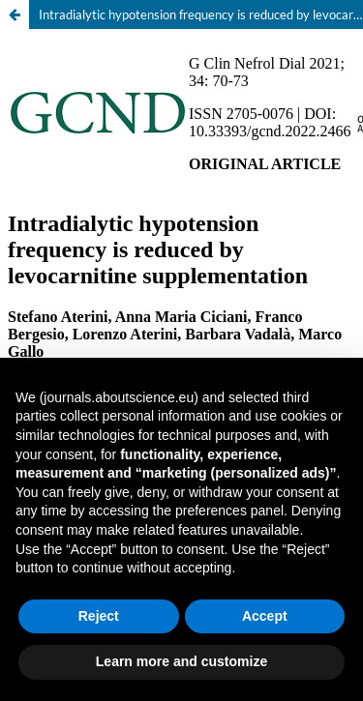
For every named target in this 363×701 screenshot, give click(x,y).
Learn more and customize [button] (181, 661)
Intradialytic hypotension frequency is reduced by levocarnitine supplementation (201, 14)
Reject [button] (98, 616)
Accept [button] (264, 616)
